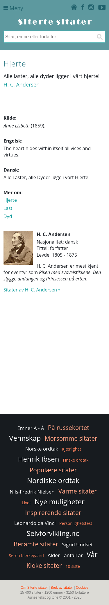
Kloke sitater (44, 565)
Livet (26, 502)
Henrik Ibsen (38, 459)
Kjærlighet (71, 449)
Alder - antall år (65, 555)
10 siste (73, 566)
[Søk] (99, 37)
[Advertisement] (54, 356)
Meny (13, 8)
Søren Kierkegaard (26, 555)
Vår (92, 554)
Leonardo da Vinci (35, 523)
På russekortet (68, 428)
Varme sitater (77, 491)
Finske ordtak (76, 460)
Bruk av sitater (62, 588)
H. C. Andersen (21, 84)
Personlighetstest (75, 523)
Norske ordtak (41, 448)
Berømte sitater (36, 544)
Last (7, 208)
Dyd (7, 216)
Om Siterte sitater (34, 588)
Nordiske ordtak (53, 480)
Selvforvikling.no (53, 533)
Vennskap (25, 438)
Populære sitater (53, 470)
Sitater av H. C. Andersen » (31, 290)
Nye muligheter (60, 501)
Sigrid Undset (77, 544)
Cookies (82, 588)
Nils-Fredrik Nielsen (32, 491)
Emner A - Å (30, 428)
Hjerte (10, 200)
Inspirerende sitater (53, 513)
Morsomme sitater (71, 438)
